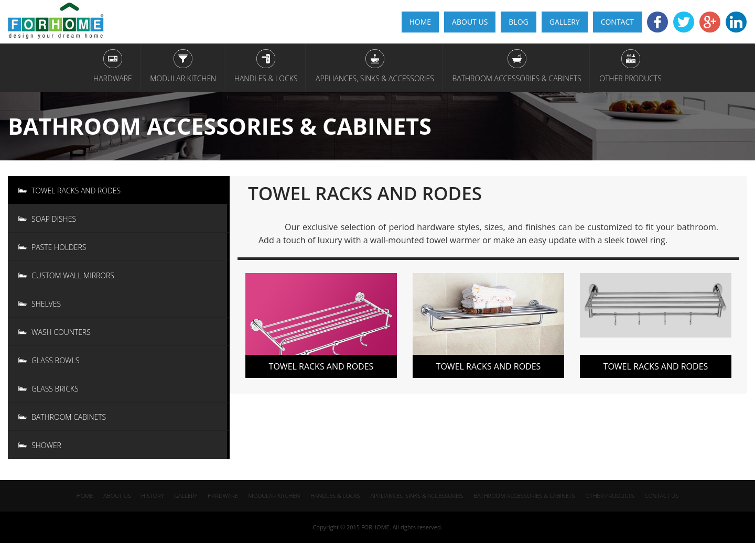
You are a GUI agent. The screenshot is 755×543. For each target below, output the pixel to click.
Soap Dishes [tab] (53, 219)
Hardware (112, 78)
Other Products (630, 78)
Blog (518, 22)
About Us (470, 22)
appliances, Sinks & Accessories (375, 78)
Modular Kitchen (183, 78)
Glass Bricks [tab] (55, 389)
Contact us (661, 495)
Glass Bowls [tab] (55, 360)
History (152, 495)
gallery (564, 22)
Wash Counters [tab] (61, 332)
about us (117, 495)
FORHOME (375, 527)
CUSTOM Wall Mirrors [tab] (72, 275)
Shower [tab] (46, 445)
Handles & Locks (266, 78)
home (420, 22)
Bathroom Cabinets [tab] (68, 417)
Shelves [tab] (46, 304)
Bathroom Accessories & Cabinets (516, 78)
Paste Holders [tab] (58, 247)
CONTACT (617, 22)
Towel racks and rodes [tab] (76, 191)
